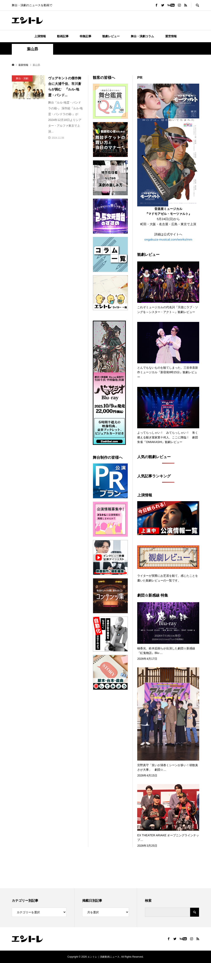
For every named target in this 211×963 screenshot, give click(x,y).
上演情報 (40, 36)
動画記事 (63, 36)
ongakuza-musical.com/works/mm (168, 239)
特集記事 (85, 36)
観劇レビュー (111, 36)
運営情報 (171, 36)
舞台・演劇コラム (142, 36)
